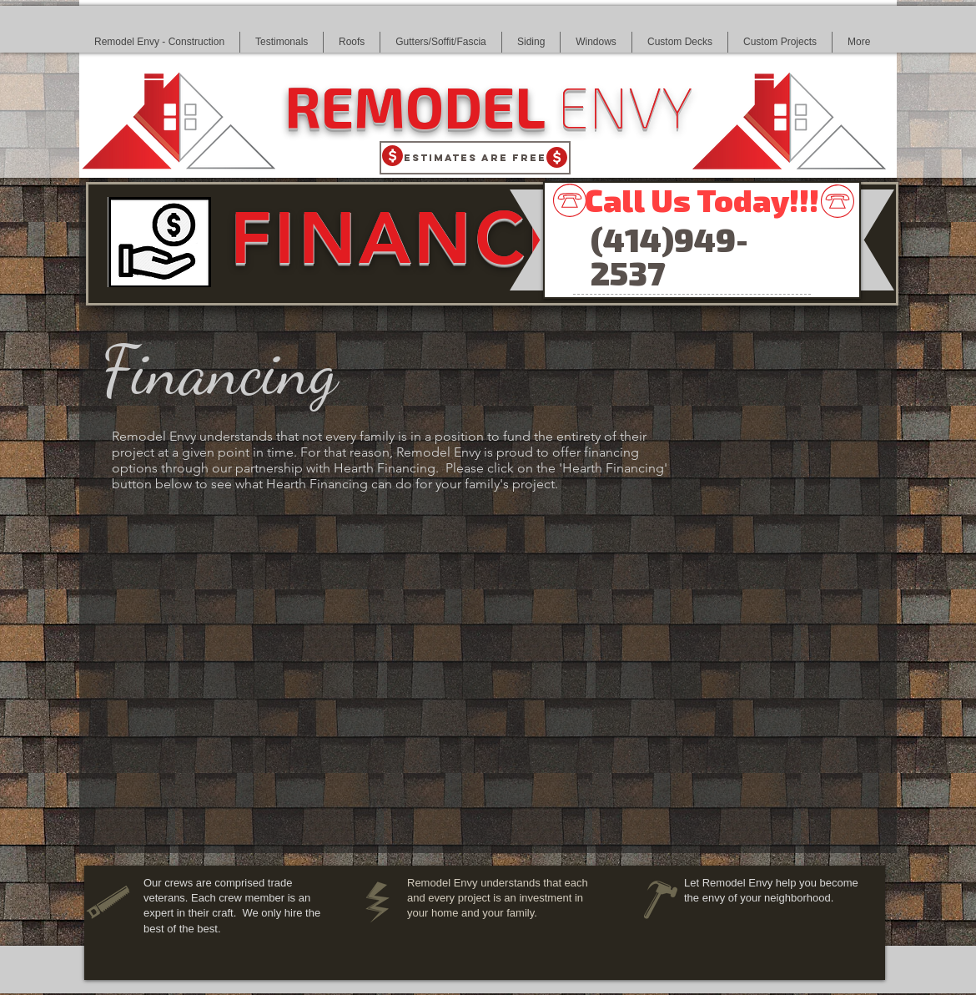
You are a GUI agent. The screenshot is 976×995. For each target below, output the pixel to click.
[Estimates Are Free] (475, 157)
